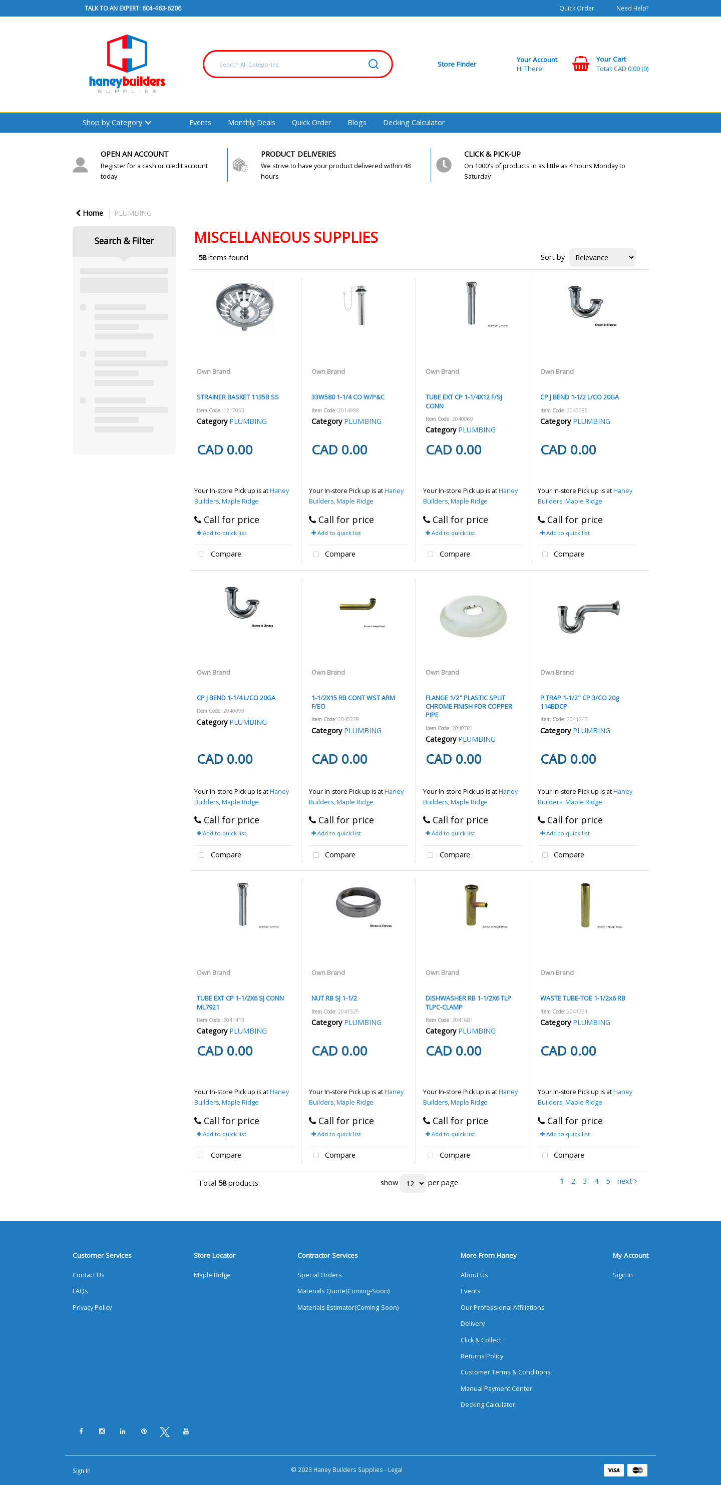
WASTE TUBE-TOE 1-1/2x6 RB (582, 998)
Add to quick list (221, 533)
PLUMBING (133, 213)
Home (89, 213)
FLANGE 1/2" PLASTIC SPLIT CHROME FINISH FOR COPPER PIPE (469, 706)
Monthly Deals (251, 122)
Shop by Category (112, 122)
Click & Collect (481, 1340)
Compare (217, 555)
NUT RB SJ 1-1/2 (334, 998)
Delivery (473, 1323)
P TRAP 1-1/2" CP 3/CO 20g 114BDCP (579, 702)
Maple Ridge (212, 1275)
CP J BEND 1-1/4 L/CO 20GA (236, 697)
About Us (474, 1275)
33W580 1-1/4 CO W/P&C (348, 396)
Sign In (623, 1275)
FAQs (80, 1291)
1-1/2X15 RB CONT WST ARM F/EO (353, 702)
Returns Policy (482, 1356)
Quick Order (576, 8)
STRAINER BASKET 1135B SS (238, 396)
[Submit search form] (373, 64)
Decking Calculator (414, 122)
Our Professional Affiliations (503, 1307)
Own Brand (213, 371)
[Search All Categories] (298, 64)
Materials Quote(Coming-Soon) (343, 1291)
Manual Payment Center (496, 1388)
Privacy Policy (92, 1307)
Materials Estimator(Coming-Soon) (348, 1307)
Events (200, 122)
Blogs (357, 122)
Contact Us (89, 1275)
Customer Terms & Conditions (506, 1372)
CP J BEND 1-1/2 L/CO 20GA (579, 396)
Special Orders (319, 1275)
